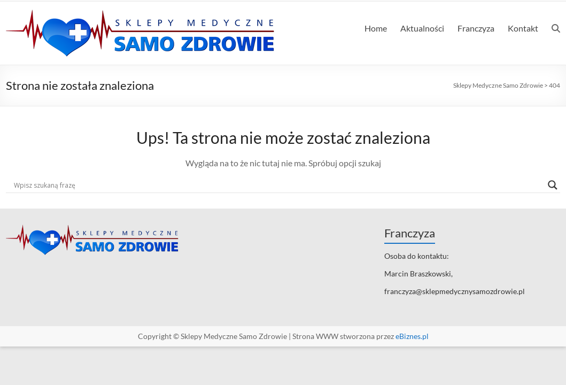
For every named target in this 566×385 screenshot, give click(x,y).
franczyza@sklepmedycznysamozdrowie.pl (454, 291)
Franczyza (476, 28)
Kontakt (523, 28)
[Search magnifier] (552, 185)
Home (376, 28)
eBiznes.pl (412, 336)
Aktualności (422, 28)
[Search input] (278, 185)
